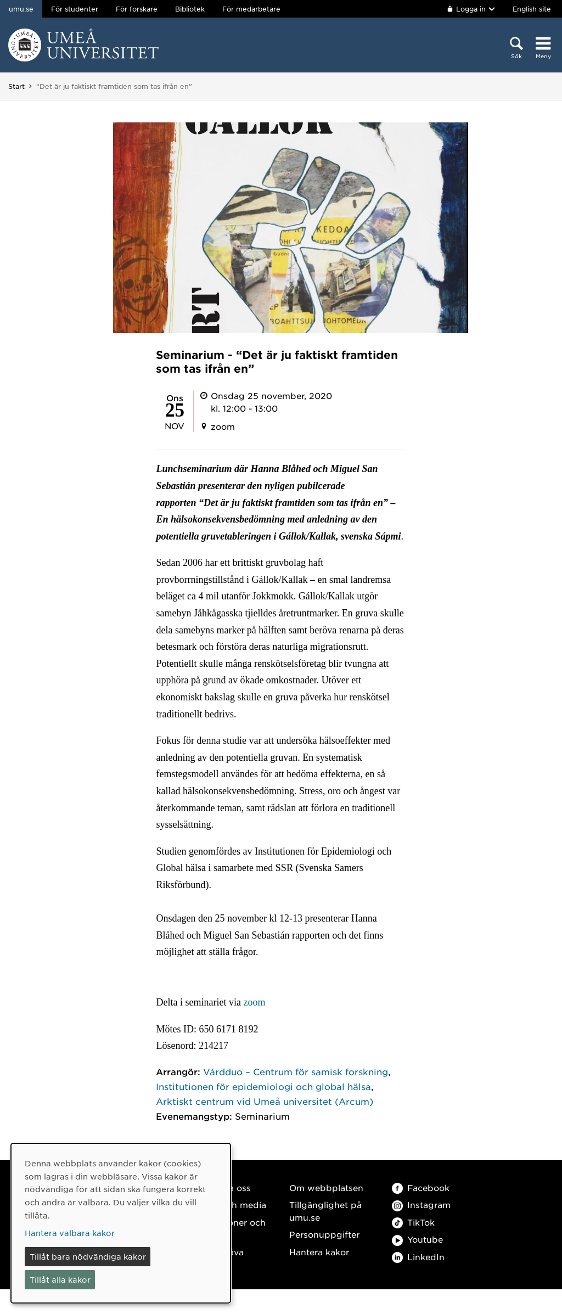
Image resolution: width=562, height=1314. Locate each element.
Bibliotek (190, 8)
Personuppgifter (324, 1234)
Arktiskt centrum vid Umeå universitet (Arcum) (264, 1101)
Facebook (420, 1187)
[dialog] (121, 1223)
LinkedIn (418, 1256)
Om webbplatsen (326, 1187)
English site (532, 8)
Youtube (417, 1239)
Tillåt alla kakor (60, 1279)
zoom (253, 1002)
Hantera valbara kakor (70, 1233)
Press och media (230, 1204)
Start (16, 86)
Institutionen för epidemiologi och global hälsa (263, 1086)
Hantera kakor (319, 1251)
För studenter (74, 8)
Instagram (421, 1204)
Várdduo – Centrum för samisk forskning (295, 1071)
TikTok (413, 1222)
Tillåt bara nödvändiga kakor (88, 1256)
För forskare (137, 8)
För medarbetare (251, 8)
